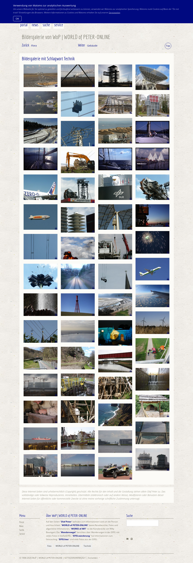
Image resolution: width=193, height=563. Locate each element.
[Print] (132, 538)
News (35, 24)
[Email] (127, 538)
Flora (34, 45)
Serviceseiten (114, 12)
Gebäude (92, 45)
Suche (46, 24)
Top (168, 45)
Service (58, 24)
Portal (24, 24)
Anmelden (93, 557)
